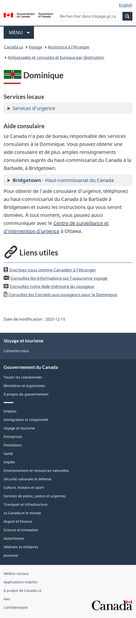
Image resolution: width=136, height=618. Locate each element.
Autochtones (14, 538)
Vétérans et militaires (21, 547)
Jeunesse (11, 555)
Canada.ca (13, 47)
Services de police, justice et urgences (35, 496)
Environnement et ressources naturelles (36, 470)
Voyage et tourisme (19, 428)
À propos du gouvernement (26, 394)
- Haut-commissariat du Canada (63, 180)
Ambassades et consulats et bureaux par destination (56, 57)
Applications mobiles (21, 582)
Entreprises (13, 436)
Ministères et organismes (24, 385)
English (125, 5)
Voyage (35, 47)
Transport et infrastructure (26, 504)
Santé (8, 453)
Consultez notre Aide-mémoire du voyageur (52, 286)
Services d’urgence (34, 108)
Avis (7, 599)
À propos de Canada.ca (22, 590)
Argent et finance (18, 521)
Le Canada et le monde (22, 513)
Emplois (10, 411)
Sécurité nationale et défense (27, 479)
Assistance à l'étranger (69, 47)
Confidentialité (16, 607)
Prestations (13, 445)
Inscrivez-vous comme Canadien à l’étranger (52, 270)
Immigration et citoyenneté (26, 419)
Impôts (9, 462)
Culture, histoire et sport (24, 487)
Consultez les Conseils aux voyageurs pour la (62, 294)
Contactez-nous (16, 351)
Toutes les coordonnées (23, 377)
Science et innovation (21, 530)
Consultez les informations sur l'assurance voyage (59, 278)
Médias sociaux (16, 573)
